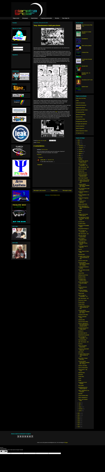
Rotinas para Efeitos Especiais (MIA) (82, 175)
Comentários (16, 49)
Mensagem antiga (67, 190)
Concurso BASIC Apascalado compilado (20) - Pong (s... (83, 362)
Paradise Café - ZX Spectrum (86, 73)
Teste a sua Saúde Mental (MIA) (82, 346)
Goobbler (80, 159)
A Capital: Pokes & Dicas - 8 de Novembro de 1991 (83, 307)
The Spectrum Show (80, 119)
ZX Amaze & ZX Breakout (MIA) (82, 279)
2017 (78, 424)
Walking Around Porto (83, 275)
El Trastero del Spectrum (81, 123)
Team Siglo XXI (65, 18)
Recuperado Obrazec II (83, 228)
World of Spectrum (80, 128)
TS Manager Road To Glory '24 (83, 247)
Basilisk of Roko (81, 277)
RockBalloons (85, 38)
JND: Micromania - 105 (83, 167)
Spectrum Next (79, 116)
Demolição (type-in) (82, 333)
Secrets (80, 249)
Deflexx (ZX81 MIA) (82, 204)
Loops (79, 378)
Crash (79, 212)
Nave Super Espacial (83, 178)
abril (80, 404)
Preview (38, 142)
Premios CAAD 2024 (82, 260)
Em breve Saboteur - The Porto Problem (83, 291)
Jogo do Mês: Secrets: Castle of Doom (83, 161)
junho (80, 157)
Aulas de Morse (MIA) (83, 321)
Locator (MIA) (81, 304)
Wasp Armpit (81, 293)
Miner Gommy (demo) (86, 45)
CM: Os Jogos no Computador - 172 (82, 337)
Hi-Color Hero (81, 221)
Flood (79, 285)
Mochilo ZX (80, 331)
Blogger (66, 442)
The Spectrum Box (80, 112)
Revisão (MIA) (81, 254)
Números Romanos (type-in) (82, 288)
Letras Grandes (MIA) (83, 395)
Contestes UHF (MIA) (83, 314)
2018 (78, 422)
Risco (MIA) (81, 385)
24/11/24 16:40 (44, 149)
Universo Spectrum (80, 126)
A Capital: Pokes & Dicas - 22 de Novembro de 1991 (83, 181)
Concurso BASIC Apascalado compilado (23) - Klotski (83, 185)
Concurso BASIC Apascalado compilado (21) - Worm (83, 311)
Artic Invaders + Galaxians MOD (82, 239)
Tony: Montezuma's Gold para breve (83, 189)
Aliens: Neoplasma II (82, 397)
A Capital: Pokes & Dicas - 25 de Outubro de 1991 (83, 355)
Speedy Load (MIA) (82, 365)
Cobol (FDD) (81, 273)
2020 (78, 418)
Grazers (80, 210)
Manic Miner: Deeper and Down (83, 359)
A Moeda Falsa (85, 52)
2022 (78, 415)
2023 (78, 413)
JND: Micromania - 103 (83, 298)
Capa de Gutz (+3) (82, 173)
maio (80, 403)
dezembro (81, 145)
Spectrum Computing (80, 114)
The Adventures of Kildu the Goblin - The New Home (83, 218)
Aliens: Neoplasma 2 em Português (83, 391)
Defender (80, 393)
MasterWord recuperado (83, 334)
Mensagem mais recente (40, 190)
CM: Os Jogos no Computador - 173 (82, 296)
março (80, 406)
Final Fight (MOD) (82, 340)
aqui (56, 111)
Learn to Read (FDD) (83, 367)
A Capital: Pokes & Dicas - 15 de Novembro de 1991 (83, 257)
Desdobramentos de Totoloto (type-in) (82, 388)
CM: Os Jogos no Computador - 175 (82, 164)
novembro (81, 147)
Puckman (80, 343)
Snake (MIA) (81, 376)
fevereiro (81, 408)
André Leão (43, 159)
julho (80, 155)
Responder (39, 154)
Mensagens (16, 47)
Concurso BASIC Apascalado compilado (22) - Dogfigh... (83, 264)
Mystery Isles (81, 171)
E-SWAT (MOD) (81, 223)
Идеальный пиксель (80, 107)
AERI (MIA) (80, 352)
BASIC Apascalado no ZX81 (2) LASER (83, 282)
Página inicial (16, 18)
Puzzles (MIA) (81, 302)
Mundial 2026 (85, 66)
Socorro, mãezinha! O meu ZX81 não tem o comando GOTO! (83, 325)
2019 (78, 420)
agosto (80, 153)
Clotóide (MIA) (81, 319)
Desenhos (80, 374)
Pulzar (79, 380)
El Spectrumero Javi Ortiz (81, 121)
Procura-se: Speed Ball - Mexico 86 (83, 349)
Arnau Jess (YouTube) (81, 98)
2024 (78, 144)
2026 (78, 140)
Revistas (57, 18)
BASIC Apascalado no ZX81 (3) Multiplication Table (83, 207)
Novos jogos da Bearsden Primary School (82, 243)
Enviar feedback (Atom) (55, 195)
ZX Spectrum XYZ (80, 133)
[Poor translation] (5, 451)
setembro (81, 151)
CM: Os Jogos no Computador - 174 (82, 231)
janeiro (80, 410)
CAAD (77, 100)
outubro (80, 149)
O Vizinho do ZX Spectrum (82, 201)
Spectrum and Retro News (82, 109)
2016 (78, 426)
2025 (78, 142)
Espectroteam (34, 18)
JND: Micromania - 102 (83, 341)
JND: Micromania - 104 (83, 233)
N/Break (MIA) (81, 372)
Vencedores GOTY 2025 (87, 79)
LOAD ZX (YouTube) (80, 102)
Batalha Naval (85, 86)
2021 (78, 417)
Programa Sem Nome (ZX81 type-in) (83, 215)
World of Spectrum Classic (82, 130)
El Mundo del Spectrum (81, 105)
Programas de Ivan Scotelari (82, 383)
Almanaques (25, 18)
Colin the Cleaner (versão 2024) (82, 236)
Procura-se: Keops (82, 300)
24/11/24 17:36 (51, 159)
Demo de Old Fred (82, 169)
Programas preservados (46, 18)
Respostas (40, 157)
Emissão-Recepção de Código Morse (83, 328)
